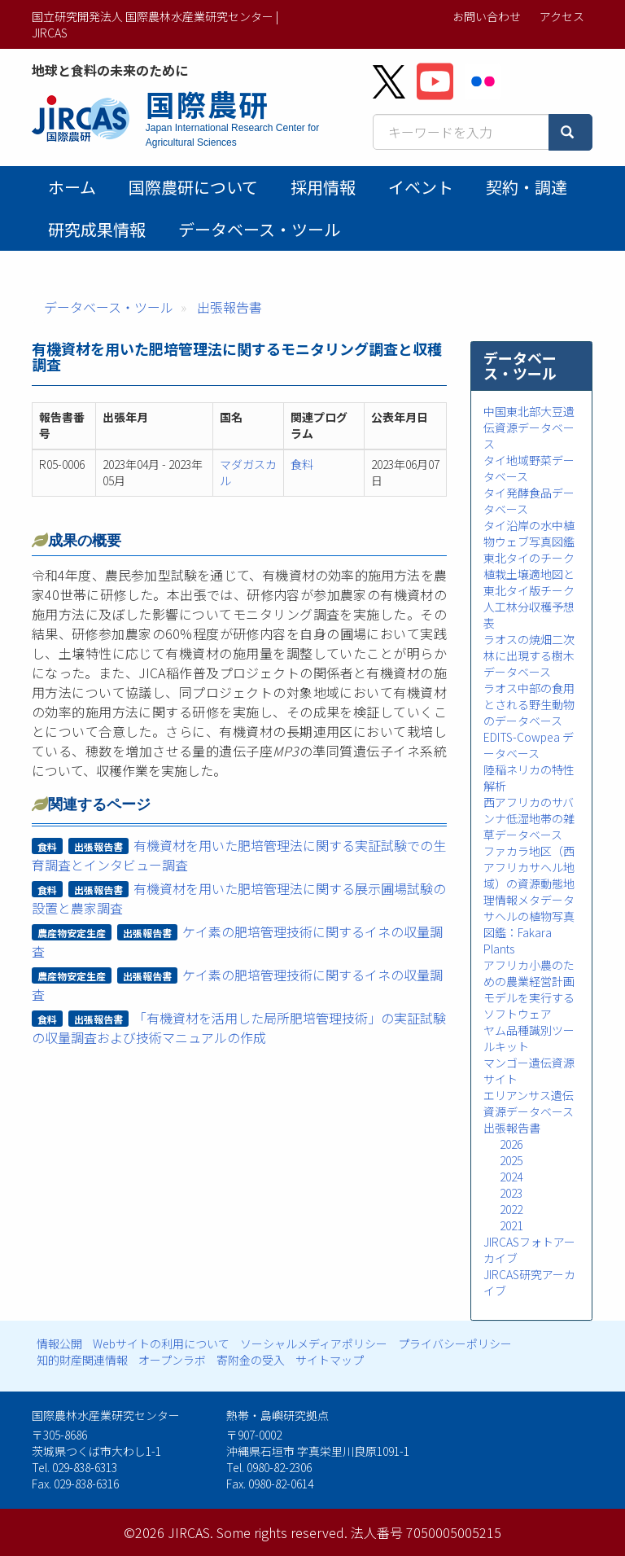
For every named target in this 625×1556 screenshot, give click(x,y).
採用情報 (323, 187)
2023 (511, 1193)
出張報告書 (229, 307)
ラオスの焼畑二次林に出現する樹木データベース (529, 655)
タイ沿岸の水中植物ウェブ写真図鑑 (529, 533)
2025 (511, 1160)
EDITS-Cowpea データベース (528, 745)
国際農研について (193, 187)
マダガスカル (248, 472)
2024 (511, 1176)
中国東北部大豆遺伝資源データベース (529, 427)
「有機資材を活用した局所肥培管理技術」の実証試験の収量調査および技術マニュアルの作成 (239, 1027)
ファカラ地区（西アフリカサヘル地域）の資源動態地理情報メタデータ (529, 875)
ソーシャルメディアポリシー (313, 1343)
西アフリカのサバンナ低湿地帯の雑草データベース (529, 818)
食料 (302, 464)
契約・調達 (526, 187)
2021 (511, 1225)
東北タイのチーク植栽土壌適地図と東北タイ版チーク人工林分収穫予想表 (529, 590)
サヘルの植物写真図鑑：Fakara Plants (529, 932)
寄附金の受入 (250, 1360)
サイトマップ (329, 1360)
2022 (511, 1209)
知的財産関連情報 (82, 1360)
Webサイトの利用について (161, 1343)
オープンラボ (172, 1360)
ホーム (72, 187)
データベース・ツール (259, 229)
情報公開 (59, 1343)
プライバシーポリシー (455, 1343)
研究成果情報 (97, 229)
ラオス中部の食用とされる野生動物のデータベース (529, 704)
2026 (511, 1144)
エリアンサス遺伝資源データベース (528, 1103)
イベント (420, 187)
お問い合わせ (486, 16)
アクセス (562, 16)
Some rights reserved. (281, 1532)
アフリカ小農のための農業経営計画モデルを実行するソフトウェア (529, 989)
